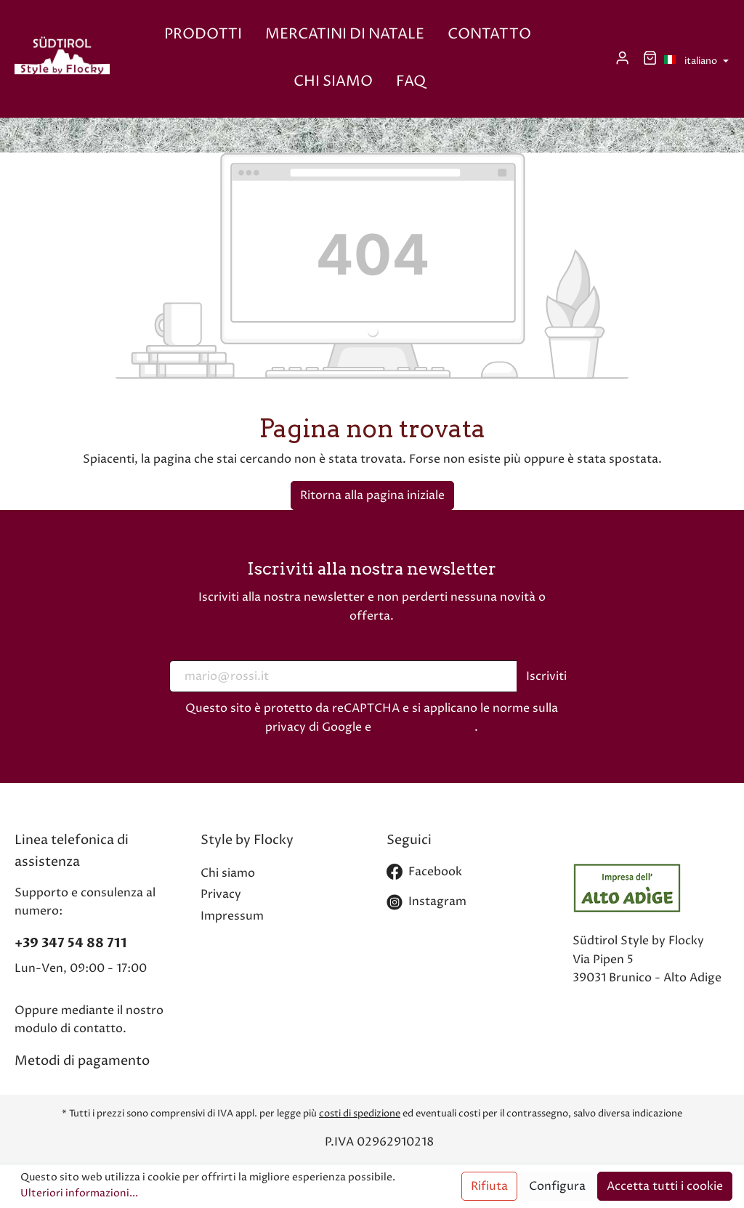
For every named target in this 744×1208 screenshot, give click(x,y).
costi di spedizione (359, 1113)
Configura (557, 1186)
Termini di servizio (424, 727)
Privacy (221, 894)
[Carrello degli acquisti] (649, 58)
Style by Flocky (247, 840)
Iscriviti (546, 676)
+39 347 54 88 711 (71, 943)
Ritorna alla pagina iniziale (372, 495)
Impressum (232, 916)
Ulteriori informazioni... (79, 1193)
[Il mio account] (622, 58)
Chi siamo (228, 873)
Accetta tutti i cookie (665, 1186)
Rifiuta (489, 1186)
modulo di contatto (69, 1029)
